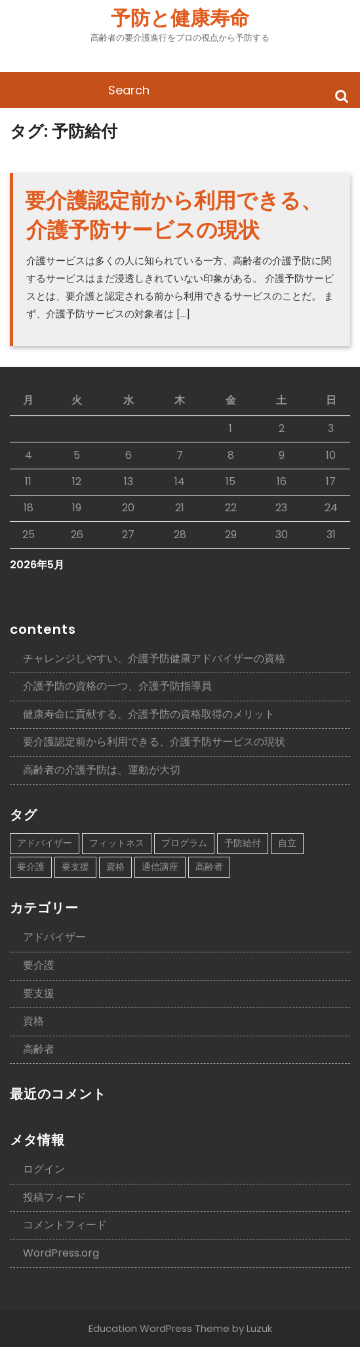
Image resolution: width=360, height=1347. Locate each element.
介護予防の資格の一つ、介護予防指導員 (117, 685)
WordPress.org (61, 1252)
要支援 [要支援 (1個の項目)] (75, 866)
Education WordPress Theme (159, 1328)
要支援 (38, 993)
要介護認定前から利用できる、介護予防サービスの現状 (173, 214)
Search (341, 95)
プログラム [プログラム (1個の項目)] (184, 842)
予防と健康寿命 (180, 18)
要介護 (38, 965)
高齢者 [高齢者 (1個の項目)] (209, 866)
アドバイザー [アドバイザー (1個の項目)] (44, 842)
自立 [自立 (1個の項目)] (287, 842)
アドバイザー (54, 937)
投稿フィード (54, 1197)
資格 (33, 1020)
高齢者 (38, 1049)
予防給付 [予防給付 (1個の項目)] (242, 842)
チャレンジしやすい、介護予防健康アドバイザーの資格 (154, 658)
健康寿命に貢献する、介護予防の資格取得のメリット (149, 714)
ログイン (44, 1169)
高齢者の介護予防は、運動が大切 (101, 769)
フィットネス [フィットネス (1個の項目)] (116, 842)
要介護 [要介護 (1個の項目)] (31, 866)
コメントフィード (65, 1224)
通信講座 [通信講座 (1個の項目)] (160, 866)
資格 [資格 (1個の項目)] (115, 866)
